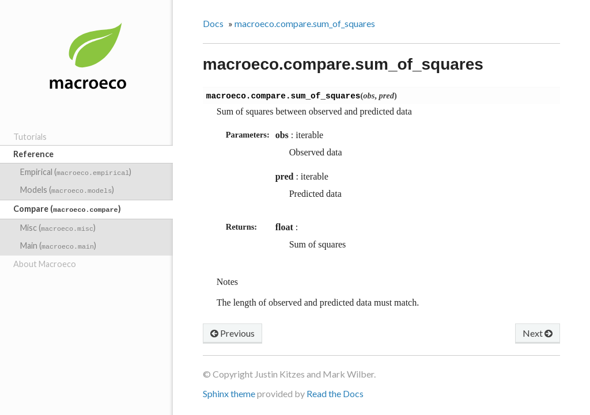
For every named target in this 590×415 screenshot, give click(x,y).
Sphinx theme (229, 394)
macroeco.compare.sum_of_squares (305, 23)
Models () (67, 188)
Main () (58, 241)
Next (538, 334)
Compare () (66, 206)
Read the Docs (335, 394)
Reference (33, 154)
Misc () (58, 224)
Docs (213, 23)
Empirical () (75, 172)
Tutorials (30, 137)
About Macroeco (44, 258)
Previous (232, 334)
